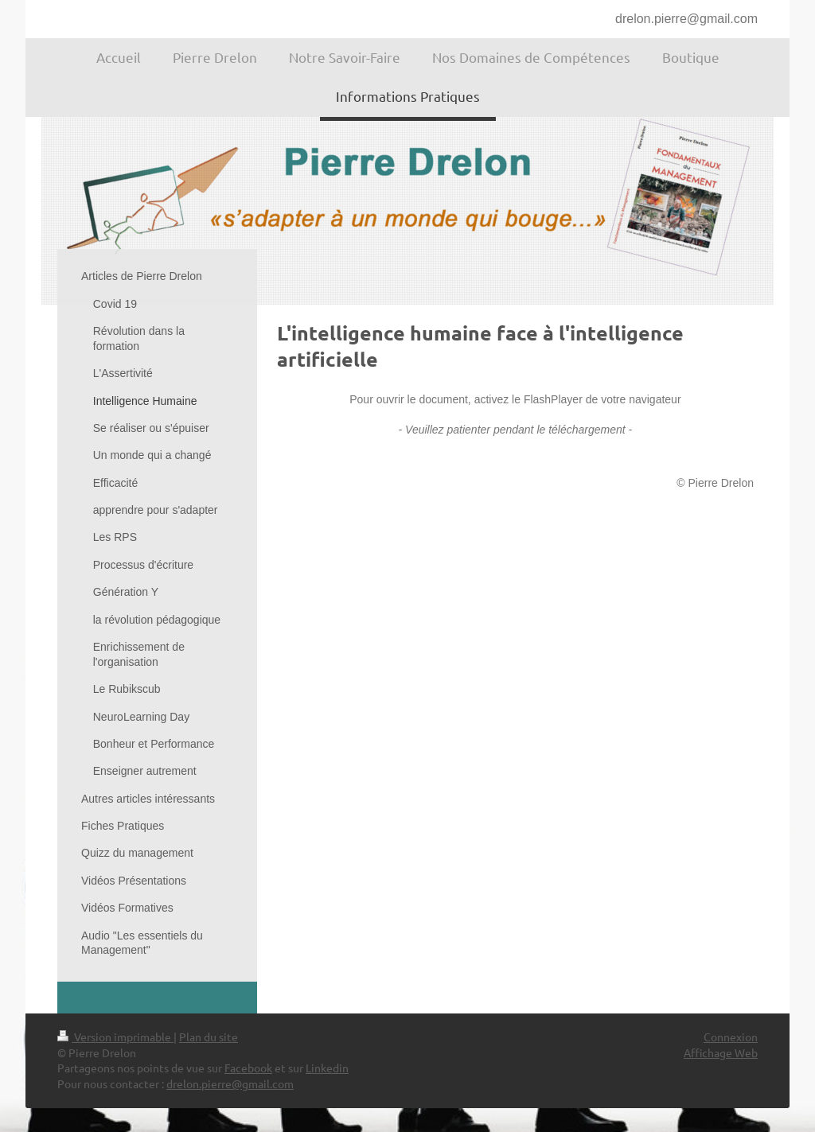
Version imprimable (115, 1036)
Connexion (731, 1036)
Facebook (248, 1067)
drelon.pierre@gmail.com (686, 18)
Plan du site (208, 1036)
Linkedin (327, 1067)
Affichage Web (721, 1052)
